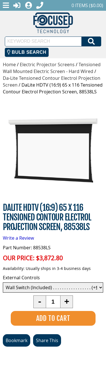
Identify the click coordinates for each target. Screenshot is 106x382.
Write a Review (18, 238)
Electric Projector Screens (47, 64)
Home (9, 64)
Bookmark (16, 340)
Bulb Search (26, 52)
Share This (47, 340)
